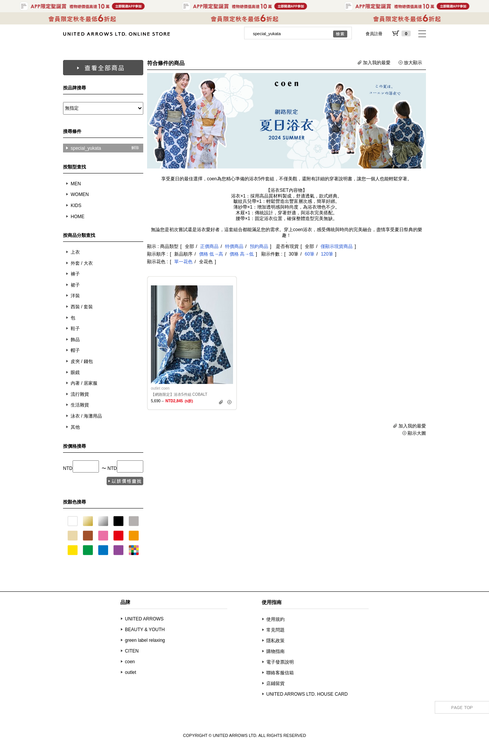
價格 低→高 (211, 254)
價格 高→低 (242, 254)
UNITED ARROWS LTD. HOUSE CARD (307, 694)
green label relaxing (145, 640)
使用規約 (275, 619)
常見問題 (275, 630)
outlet (130, 672)
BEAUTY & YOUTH (145, 629)
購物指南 (275, 651)
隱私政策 (275, 640)
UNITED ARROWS (144, 619)
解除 (135, 148)
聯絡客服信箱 (280, 672)
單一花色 (183, 261)
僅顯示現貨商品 (337, 246)
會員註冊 (374, 33)
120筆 (327, 254)
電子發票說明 (280, 662)
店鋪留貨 (275, 683)
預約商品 (259, 246)
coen (130, 661)
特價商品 (234, 246)
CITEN (132, 651)
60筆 (309, 254)
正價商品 (209, 246)
